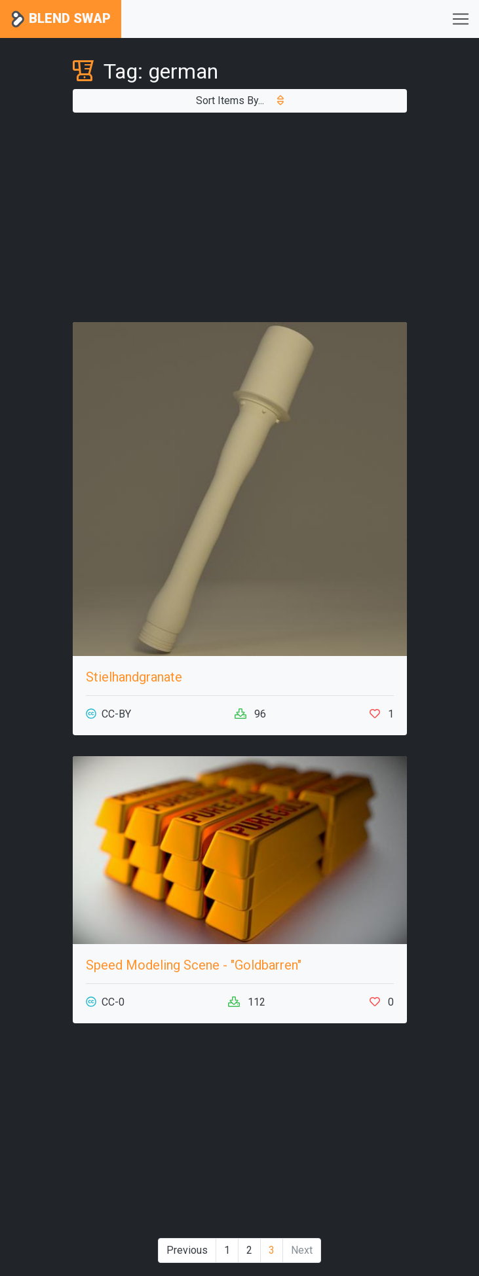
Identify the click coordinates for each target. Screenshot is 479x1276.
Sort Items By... (240, 100)
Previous (187, 1250)
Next (302, 1250)
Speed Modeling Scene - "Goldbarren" (193, 965)
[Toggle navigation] (460, 19)
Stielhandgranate (134, 677)
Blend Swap (60, 19)
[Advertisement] (240, 217)
